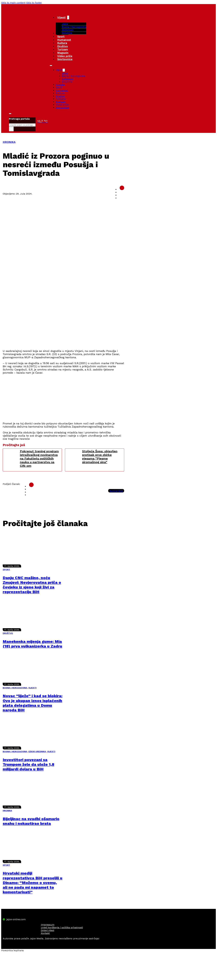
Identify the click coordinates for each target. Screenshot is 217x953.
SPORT (6, 569)
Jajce (65, 73)
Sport (60, 36)
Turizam (62, 49)
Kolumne (67, 32)
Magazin (62, 52)
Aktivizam (67, 29)
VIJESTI (32, 688)
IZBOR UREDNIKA (37, 751)
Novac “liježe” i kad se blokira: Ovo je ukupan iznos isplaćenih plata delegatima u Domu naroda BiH (32, 703)
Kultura (62, 42)
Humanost (64, 39)
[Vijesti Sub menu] (68, 17)
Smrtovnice (64, 59)
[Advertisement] (63, 325)
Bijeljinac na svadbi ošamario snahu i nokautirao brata (31, 821)
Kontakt (45, 933)
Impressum (47, 924)
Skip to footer (34, 2)
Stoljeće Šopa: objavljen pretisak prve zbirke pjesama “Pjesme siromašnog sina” (99, 456)
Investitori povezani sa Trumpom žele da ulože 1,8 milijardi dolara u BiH (28, 764)
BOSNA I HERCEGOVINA (15, 688)
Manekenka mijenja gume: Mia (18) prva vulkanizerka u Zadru (32, 643)
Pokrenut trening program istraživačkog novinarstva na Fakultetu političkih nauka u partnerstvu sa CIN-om (39, 458)
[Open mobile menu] (51, 65)
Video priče (64, 56)
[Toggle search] (10, 113)
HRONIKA (9, 142)
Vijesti (61, 17)
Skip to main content (13, 2)
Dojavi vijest (47, 930)
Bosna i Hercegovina (74, 26)
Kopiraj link (116, 490)
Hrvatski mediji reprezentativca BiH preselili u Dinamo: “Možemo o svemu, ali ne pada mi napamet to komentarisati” (32, 882)
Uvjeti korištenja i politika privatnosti (62, 927)
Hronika (60, 84)
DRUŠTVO (8, 633)
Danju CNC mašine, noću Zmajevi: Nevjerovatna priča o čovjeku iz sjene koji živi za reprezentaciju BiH (32, 584)
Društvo (62, 46)
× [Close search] (11, 129)
